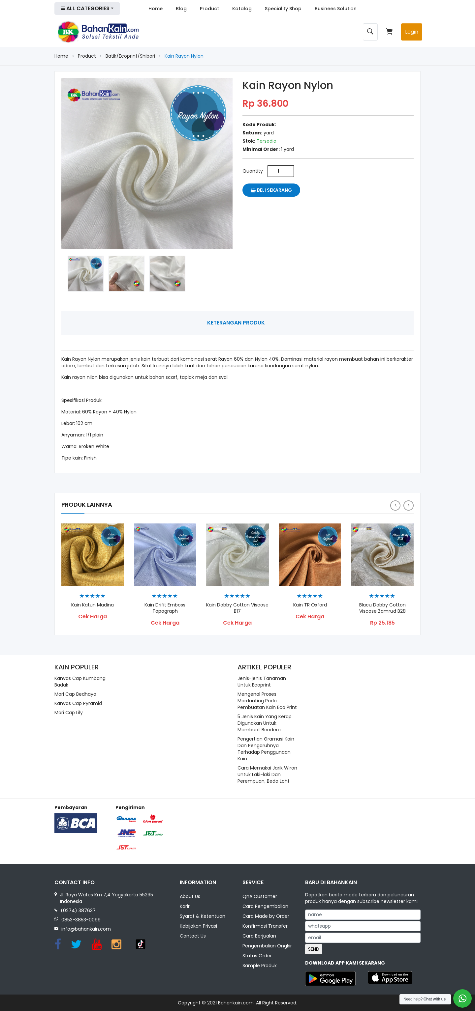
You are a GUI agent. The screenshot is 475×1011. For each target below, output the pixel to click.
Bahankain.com (236, 1002)
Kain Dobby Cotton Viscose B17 (237, 608)
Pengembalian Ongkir (267, 945)
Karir (185, 906)
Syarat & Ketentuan (202, 916)
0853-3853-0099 (81, 919)
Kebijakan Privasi (198, 926)
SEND (313, 949)
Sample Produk (259, 965)
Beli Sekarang (271, 190)
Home (155, 8)
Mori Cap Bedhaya (75, 694)
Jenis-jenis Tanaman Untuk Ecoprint (262, 681)
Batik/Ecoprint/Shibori (130, 56)
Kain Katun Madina (92, 605)
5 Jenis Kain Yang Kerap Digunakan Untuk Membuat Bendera (265, 723)
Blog (181, 8)
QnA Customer (259, 896)
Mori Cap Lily (68, 712)
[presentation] (395, 505)
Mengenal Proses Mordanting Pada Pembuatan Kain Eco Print (267, 701)
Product (209, 8)
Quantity (252, 171)
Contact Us (193, 936)
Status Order (257, 955)
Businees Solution (336, 8)
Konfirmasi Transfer (265, 926)
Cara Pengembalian (265, 906)
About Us (190, 896)
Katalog (242, 8)
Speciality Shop (283, 8)
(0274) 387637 (78, 910)
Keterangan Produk (236, 322)
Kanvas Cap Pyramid (78, 703)
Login (411, 32)
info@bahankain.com (86, 929)
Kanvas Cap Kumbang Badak (80, 681)
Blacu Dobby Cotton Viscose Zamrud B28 (382, 608)
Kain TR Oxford (310, 605)
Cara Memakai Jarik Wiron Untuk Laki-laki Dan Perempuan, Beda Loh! (267, 774)
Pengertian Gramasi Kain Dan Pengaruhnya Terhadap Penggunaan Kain (266, 749)
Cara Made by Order (265, 916)
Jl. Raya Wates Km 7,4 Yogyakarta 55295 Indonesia (106, 898)
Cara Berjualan (259, 936)
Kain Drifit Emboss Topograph (164, 608)
